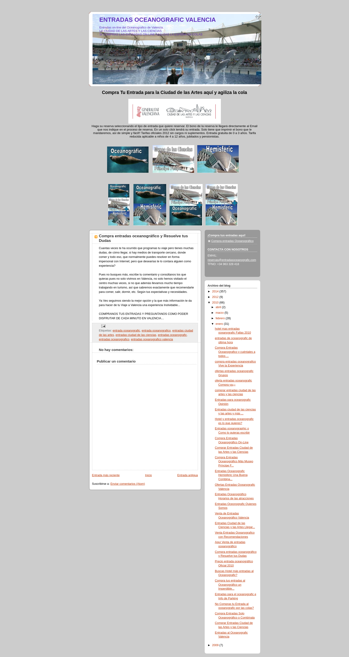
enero (220, 323)
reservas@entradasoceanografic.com (232, 260)
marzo (220, 312)
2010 (215, 302)
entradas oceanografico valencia (152, 339)
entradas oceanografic (172, 335)
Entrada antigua (187, 475)
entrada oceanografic (126, 330)
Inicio (148, 475)
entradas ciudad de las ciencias (136, 335)
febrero (220, 318)
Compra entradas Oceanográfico (232, 241)
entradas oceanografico (114, 339)
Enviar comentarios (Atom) (127, 483)
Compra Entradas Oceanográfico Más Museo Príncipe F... (234, 461)
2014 (215, 291)
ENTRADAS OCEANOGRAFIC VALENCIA (157, 19)
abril (219, 307)
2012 (215, 297)
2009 (215, 645)
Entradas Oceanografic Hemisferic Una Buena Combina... (231, 475)
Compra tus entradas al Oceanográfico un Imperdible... (230, 584)
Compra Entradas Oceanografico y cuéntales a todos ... (235, 351)
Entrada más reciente (106, 475)
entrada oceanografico (156, 330)
